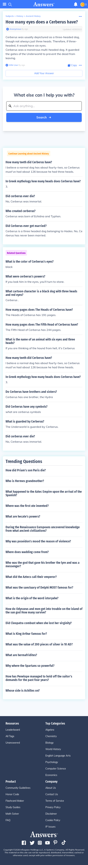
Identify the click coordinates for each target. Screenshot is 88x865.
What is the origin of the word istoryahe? (32, 598)
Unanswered (13, 742)
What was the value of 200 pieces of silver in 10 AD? (39, 644)
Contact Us (51, 794)
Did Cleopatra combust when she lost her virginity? (39, 623)
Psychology (51, 762)
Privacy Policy (53, 807)
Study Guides (13, 807)
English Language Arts (58, 755)
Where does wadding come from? (27, 552)
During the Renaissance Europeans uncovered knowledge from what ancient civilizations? (43, 529)
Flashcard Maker (15, 800)
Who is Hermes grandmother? (25, 481)
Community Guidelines (18, 787)
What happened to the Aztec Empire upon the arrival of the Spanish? (44, 493)
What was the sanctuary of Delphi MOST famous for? (39, 587)
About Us (50, 787)
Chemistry (51, 736)
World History (53, 749)
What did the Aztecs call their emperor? (31, 577)
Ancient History (33, 16)
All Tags (10, 736)
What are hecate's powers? (23, 516)
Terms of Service (54, 800)
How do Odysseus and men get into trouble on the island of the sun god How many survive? (44, 610)
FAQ (8, 820)
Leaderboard (13, 729)
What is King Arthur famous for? (26, 634)
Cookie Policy (52, 820)
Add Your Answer (44, 73)
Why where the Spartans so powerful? (30, 666)
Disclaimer (51, 813)
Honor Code (12, 794)
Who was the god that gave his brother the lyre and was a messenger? (42, 564)
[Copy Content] (72, 65)
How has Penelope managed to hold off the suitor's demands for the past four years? (39, 678)
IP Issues (50, 826)
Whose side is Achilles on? (23, 690)
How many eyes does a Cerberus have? (42, 22)
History (19, 16)
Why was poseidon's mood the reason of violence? (38, 541)
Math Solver (12, 813)
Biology (49, 742)
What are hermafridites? (21, 655)
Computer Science (55, 768)
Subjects (10, 16)
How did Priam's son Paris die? (26, 470)
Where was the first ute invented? (27, 506)
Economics (51, 775)
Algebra (49, 729)
